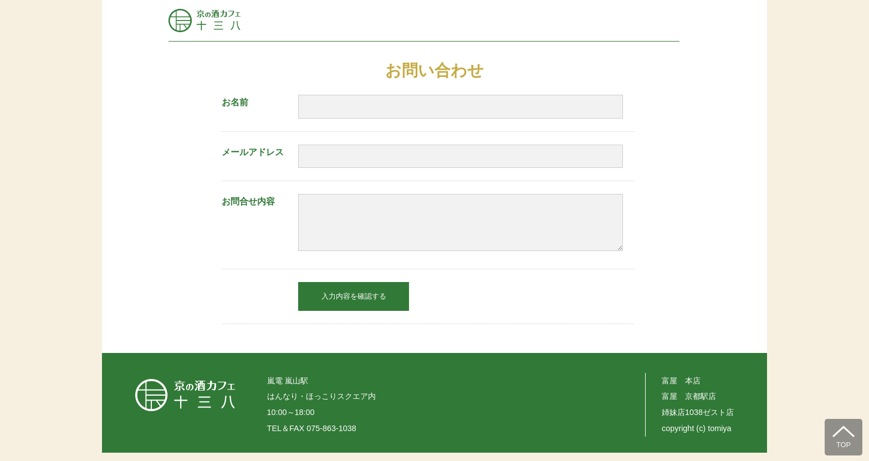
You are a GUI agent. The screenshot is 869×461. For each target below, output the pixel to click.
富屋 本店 (681, 389)
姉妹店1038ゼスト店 (698, 420)
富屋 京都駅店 (689, 404)
